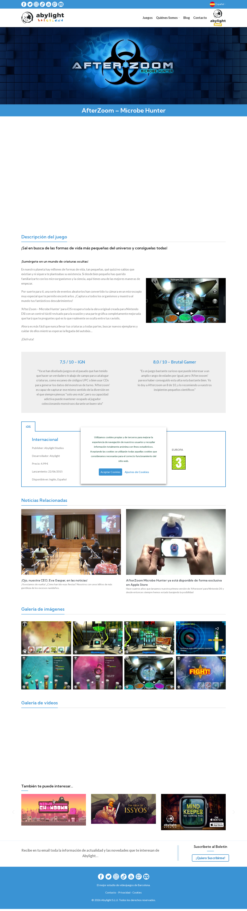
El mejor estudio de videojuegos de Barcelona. (123, 887)
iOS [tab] (28, 428)
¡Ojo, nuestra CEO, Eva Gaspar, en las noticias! (54, 582)
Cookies (137, 894)
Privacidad (124, 894)
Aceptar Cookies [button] (111, 472)
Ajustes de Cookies (137, 472)
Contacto (110, 894)
